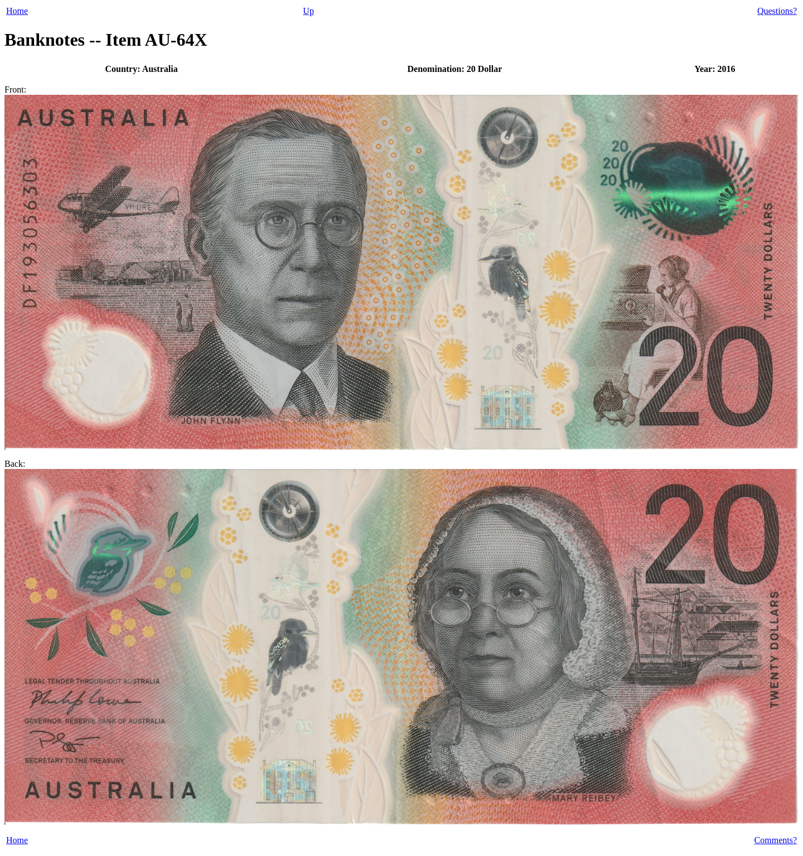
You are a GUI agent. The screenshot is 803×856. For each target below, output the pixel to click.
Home (17, 11)
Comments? (775, 840)
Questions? (777, 11)
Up (308, 11)
